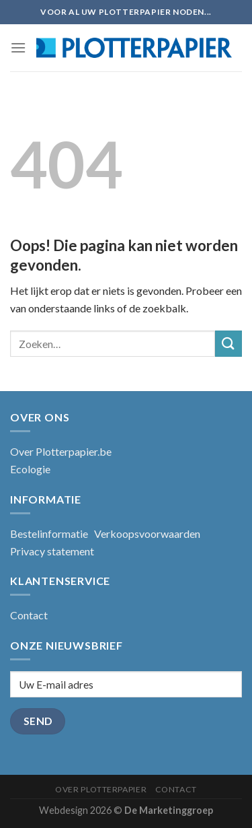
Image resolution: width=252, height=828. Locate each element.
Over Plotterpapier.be (61, 451)
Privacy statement (52, 551)
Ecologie (30, 468)
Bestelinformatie (49, 533)
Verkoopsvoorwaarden (147, 533)
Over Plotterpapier (100, 789)
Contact (29, 615)
